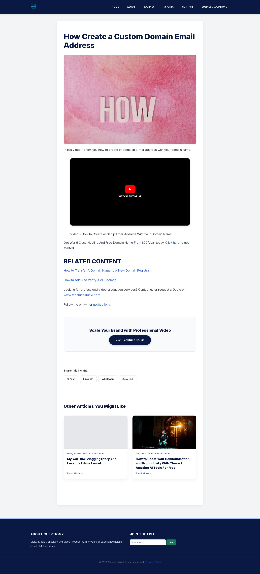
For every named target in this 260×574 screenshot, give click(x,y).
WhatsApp (108, 379)
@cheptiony (101, 304)
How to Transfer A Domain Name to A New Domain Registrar (107, 270)
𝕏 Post (71, 379)
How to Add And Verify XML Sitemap (90, 280)
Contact (187, 6)
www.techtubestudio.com (82, 295)
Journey (149, 6)
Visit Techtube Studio (130, 340)
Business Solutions (214, 6)
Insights (168, 6)
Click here (172, 242)
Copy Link (127, 379)
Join (171, 542)
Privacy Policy (153, 562)
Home (115, 6)
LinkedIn (88, 379)
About (131, 6)
